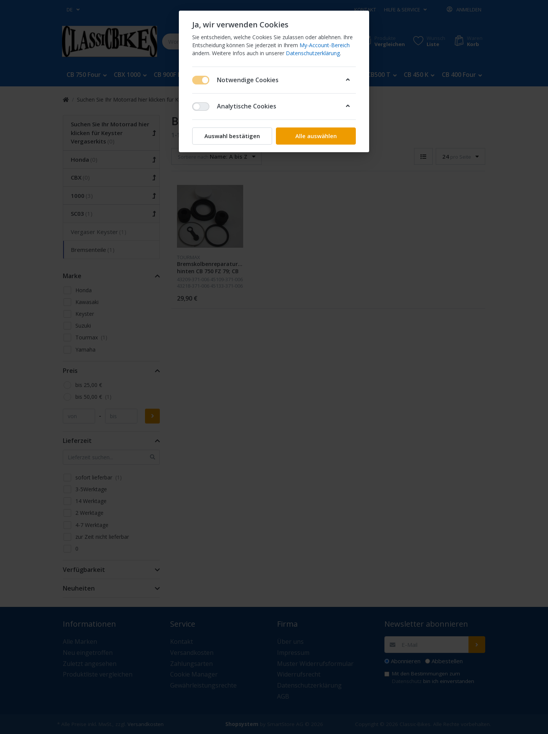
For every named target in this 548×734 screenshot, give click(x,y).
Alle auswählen (316, 136)
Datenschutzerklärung (313, 53)
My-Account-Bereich (324, 45)
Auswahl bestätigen (232, 136)
